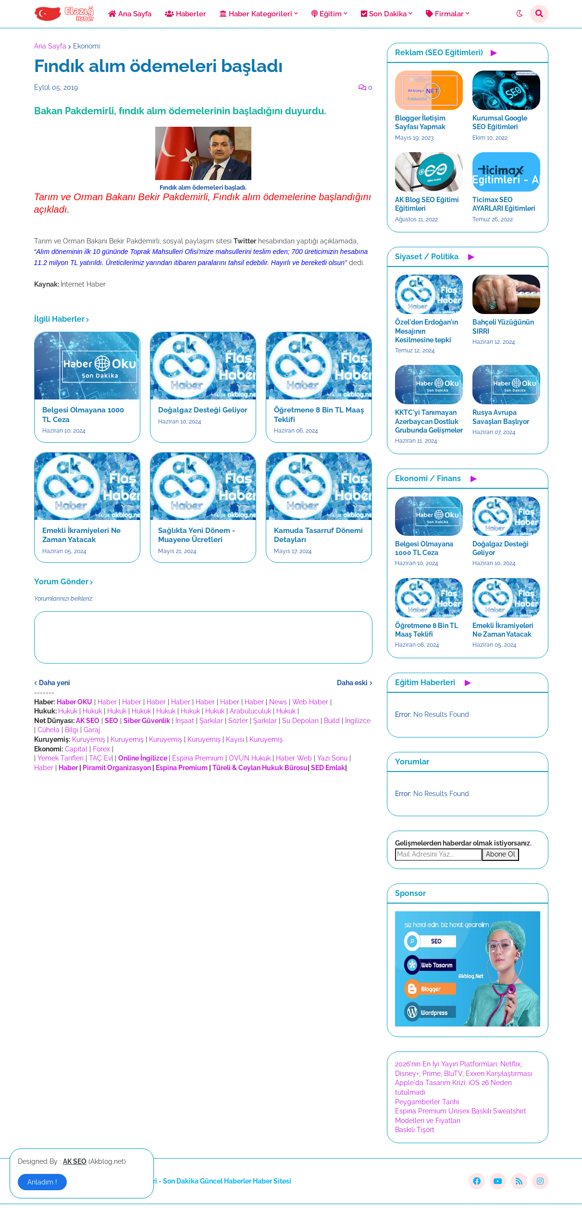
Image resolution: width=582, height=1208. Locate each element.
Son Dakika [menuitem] (384, 14)
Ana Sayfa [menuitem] (129, 14)
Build (332, 721)
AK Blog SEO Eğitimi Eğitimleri (427, 204)
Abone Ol (500, 854)
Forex (101, 749)
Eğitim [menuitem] (326, 14)
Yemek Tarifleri (60, 758)
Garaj (92, 730)
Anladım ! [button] (42, 1182)
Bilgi (71, 730)
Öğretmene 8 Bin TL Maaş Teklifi (319, 415)
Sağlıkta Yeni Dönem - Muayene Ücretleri (196, 535)
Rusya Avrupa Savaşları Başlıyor (500, 417)
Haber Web (294, 758)
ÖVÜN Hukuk (250, 758)
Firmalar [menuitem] (445, 14)
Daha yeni (54, 683)
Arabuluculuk (250, 711)
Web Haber (310, 702)
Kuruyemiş (88, 739)
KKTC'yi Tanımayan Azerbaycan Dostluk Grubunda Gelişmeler (429, 421)
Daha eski (352, 683)
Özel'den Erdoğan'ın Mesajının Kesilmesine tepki (426, 330)
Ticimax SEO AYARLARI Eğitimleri (503, 204)
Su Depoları (300, 721)
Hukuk (67, 711)
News (278, 702)
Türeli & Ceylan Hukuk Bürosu (260, 768)
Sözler (238, 721)
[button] (519, 14)
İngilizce (358, 721)
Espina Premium (197, 758)
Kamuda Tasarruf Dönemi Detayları (318, 535)
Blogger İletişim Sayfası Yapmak (420, 122)
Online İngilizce (142, 758)
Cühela (48, 730)
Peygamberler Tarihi (427, 1102)
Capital (76, 749)
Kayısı (235, 739)
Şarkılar (211, 721)
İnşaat (184, 721)
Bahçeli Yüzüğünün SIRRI (503, 326)
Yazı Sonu (332, 758)
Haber (107, 702)
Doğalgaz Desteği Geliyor (203, 410)
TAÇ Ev (100, 758)
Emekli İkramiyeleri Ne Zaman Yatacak (81, 535)
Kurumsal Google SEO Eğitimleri (499, 122)
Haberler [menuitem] (185, 14)
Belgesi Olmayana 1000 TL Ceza (83, 415)
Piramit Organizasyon (117, 768)
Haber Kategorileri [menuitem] (256, 14)
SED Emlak (328, 768)
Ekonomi (86, 46)
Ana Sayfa (50, 46)
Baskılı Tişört (414, 1130)
